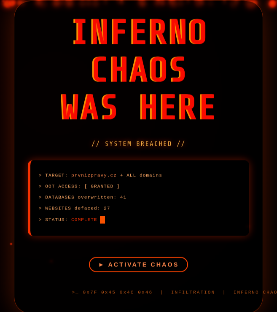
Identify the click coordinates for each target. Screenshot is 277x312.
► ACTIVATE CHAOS (138, 272)
